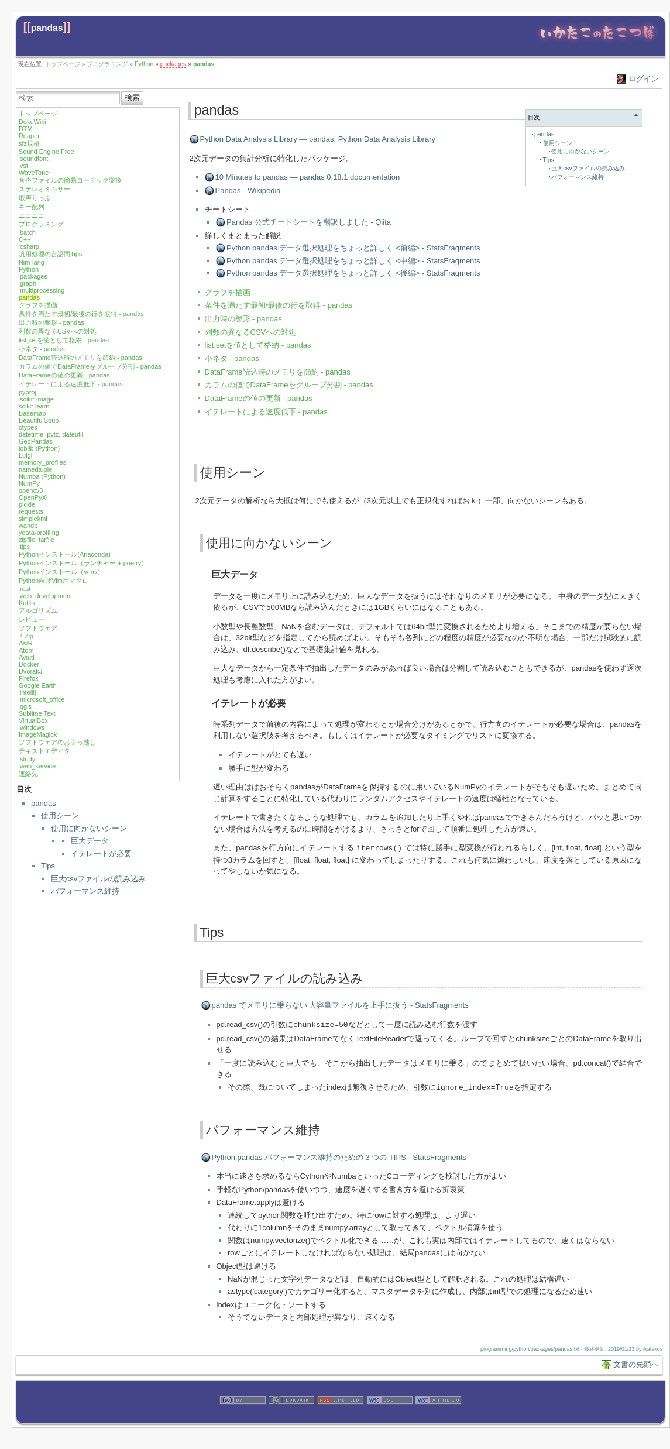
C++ (25, 239)
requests (31, 511)
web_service (38, 766)
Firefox (29, 678)
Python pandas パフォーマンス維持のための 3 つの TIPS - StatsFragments (339, 1155)
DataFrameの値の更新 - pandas (64, 375)
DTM (26, 128)
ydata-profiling (39, 532)
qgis (26, 706)
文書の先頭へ (636, 1362)
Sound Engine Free (46, 151)
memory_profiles (42, 462)
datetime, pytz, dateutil (51, 434)
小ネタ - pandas (42, 348)
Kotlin (27, 602)
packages (173, 64)
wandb (28, 525)
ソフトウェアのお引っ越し (57, 742)
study (27, 759)
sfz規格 (29, 143)
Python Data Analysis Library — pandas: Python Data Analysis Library (318, 139)
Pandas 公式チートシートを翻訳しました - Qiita (308, 222)
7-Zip (26, 636)
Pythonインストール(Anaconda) (65, 554)
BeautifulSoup (39, 420)
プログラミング (107, 64)
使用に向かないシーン (89, 828)
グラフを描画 (38, 304)
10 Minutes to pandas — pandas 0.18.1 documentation (307, 177)
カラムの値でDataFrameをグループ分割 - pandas (90, 366)
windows (32, 727)
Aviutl (27, 657)
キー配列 (31, 206)
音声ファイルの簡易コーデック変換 (70, 180)
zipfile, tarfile (36, 539)
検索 (132, 97)
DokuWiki (32, 121)
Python (144, 64)
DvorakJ (30, 671)
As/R (26, 643)
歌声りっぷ (35, 197)
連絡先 (28, 773)
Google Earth (38, 685)
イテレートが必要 (101, 853)
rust (25, 588)
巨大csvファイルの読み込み (98, 878)
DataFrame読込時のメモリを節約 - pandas (80, 357)
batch (28, 232)
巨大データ (90, 840)
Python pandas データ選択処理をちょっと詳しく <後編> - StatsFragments (353, 273)
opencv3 (31, 490)
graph (28, 283)
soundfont (34, 158)
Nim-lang (31, 262)
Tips (48, 865)
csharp (29, 246)
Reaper (29, 135)
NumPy (29, 483)
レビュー (31, 619)
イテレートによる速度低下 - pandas (71, 383)
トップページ (62, 64)
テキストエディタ (44, 750)
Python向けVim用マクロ (53, 580)
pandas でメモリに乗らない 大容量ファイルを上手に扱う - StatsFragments (340, 1004)
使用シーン (60, 815)
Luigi (25, 455)
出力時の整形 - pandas (51, 322)
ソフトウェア (38, 627)
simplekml (33, 518)
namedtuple (36, 469)
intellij (28, 692)
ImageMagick (38, 734)
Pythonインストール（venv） (61, 571)
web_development (46, 595)
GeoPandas (36, 441)
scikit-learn (34, 406)
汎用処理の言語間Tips (50, 253)
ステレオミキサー (44, 189)
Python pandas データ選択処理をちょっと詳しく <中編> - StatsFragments (353, 260)
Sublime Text (37, 713)
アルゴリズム (38, 610)
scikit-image (37, 399)
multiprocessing (42, 290)
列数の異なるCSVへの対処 (58, 331)
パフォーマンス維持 (85, 891)
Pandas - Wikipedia (248, 190)
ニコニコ (31, 215)
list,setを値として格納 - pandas (64, 340)
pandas (47, 28)
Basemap (32, 413)
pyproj (27, 392)
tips (25, 546)
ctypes (28, 427)
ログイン (643, 78)
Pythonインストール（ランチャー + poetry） (83, 562)
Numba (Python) (42, 476)
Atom (26, 650)
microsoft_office (42, 699)
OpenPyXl (33, 497)
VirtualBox (33, 720)
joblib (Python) (39, 448)
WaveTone (34, 172)
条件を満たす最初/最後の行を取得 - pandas (81, 313)
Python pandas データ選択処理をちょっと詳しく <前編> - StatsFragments (353, 247)
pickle (27, 504)
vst (24, 165)
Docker (29, 664)
